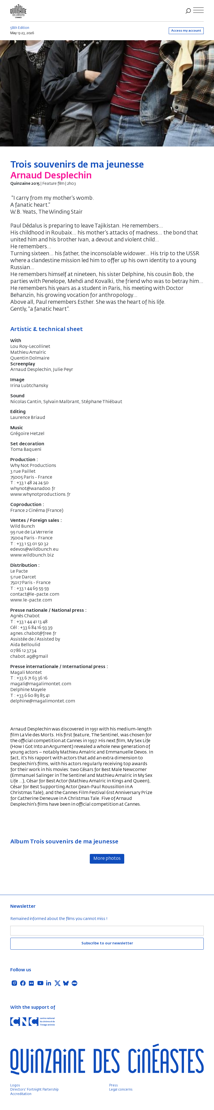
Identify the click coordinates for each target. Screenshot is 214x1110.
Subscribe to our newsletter (107, 943)
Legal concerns (121, 1089)
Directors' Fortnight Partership (34, 1089)
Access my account (186, 30)
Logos (15, 1085)
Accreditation (20, 1094)
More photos (107, 858)
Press (113, 1085)
